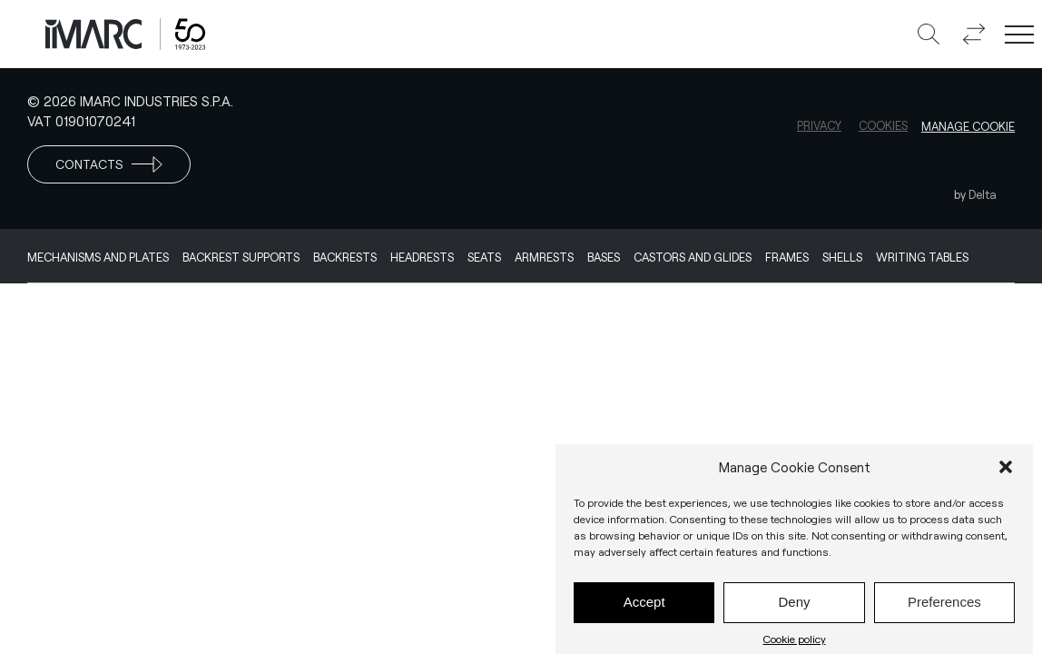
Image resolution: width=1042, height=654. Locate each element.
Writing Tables (922, 257)
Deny (794, 607)
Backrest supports (241, 257)
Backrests (345, 257)
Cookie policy (794, 643)
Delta (982, 194)
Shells (842, 257)
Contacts (108, 164)
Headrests (422, 257)
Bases (603, 257)
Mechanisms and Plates (98, 257)
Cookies (883, 125)
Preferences (944, 607)
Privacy (819, 125)
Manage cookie (968, 126)
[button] (1006, 471)
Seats (484, 257)
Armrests (544, 257)
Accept (644, 607)
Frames (787, 257)
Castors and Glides (693, 257)
